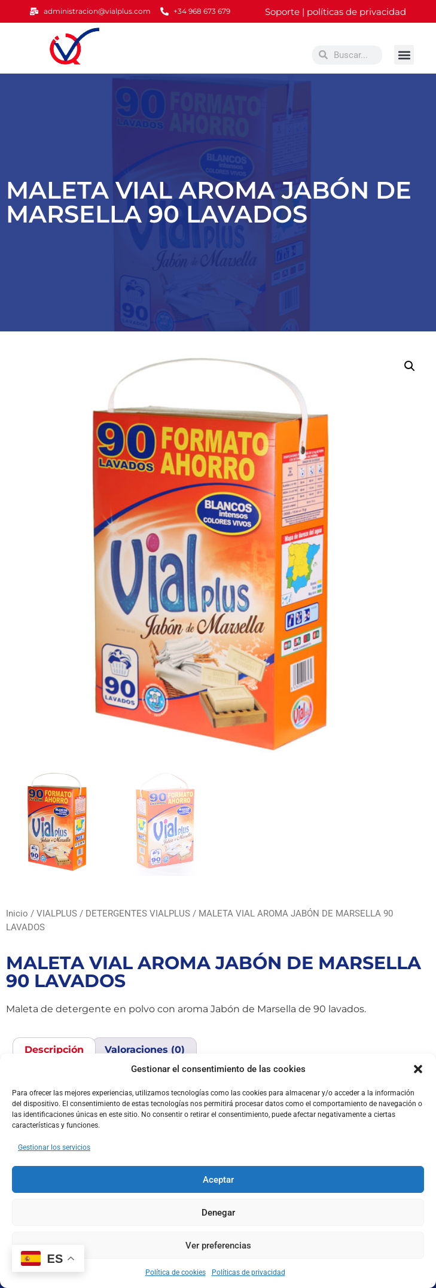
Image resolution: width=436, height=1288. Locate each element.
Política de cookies (175, 1272)
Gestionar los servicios (54, 1147)
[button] (418, 1069)
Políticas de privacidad (248, 1272)
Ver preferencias (218, 1245)
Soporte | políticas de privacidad (335, 11)
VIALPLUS (56, 913)
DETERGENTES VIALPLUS (138, 913)
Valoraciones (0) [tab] (145, 1049)
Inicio (17, 913)
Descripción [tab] (54, 1049)
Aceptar (218, 1179)
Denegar (218, 1212)
